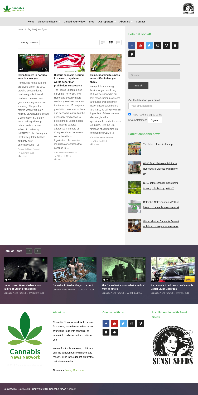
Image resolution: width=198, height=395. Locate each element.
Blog (91, 21)
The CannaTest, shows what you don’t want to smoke (123, 287)
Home (31, 21)
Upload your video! (75, 21)
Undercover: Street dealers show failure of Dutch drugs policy (22, 287)
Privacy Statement (74, 370)
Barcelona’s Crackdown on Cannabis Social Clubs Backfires (172, 287)
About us (126, 21)
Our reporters (107, 21)
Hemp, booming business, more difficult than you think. (105, 78)
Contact (140, 21)
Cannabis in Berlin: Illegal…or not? (73, 285)
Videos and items (49, 21)
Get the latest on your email (144, 100)
